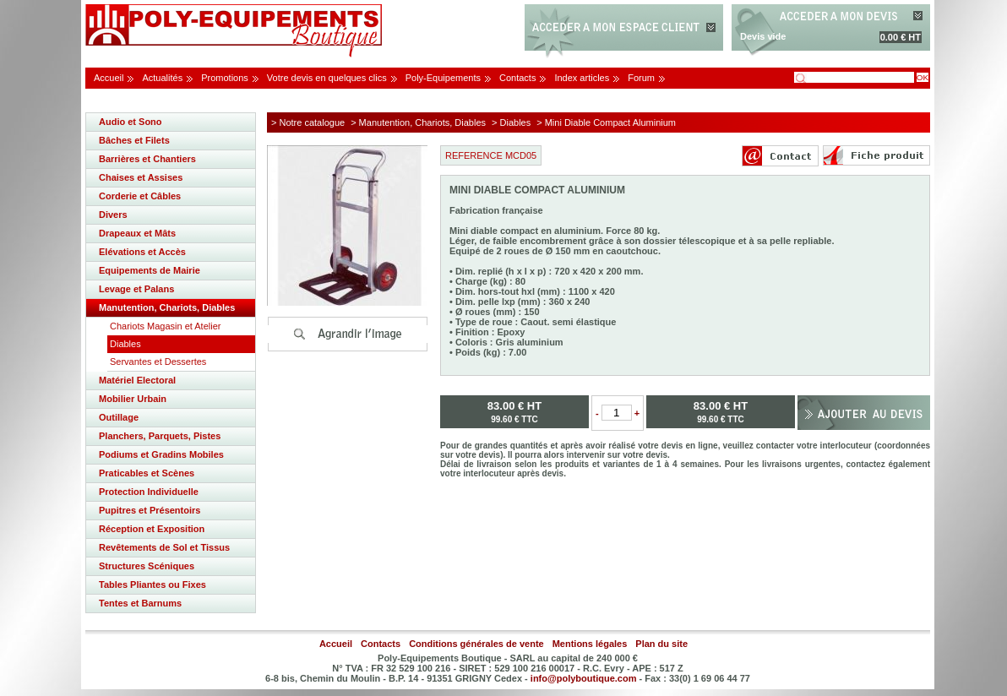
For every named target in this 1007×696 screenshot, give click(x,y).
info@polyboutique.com (584, 678)
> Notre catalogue (308, 122)
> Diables (511, 122)
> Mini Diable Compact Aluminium (606, 122)
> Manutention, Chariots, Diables (418, 122)
